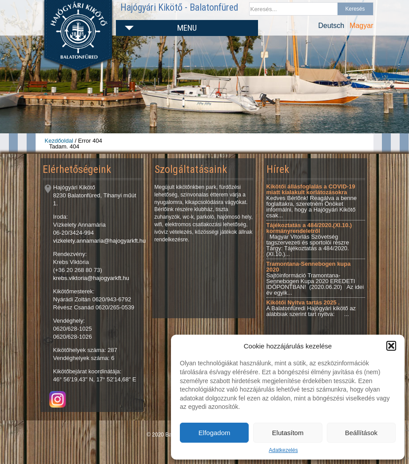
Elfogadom (214, 432)
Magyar (361, 25)
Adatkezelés (283, 450)
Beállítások (361, 432)
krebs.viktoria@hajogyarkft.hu (91, 278)
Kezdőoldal (59, 140)
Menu (187, 28)
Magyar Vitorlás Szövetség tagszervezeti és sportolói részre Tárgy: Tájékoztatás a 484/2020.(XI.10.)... (309, 239)
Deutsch (331, 25)
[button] (391, 345)
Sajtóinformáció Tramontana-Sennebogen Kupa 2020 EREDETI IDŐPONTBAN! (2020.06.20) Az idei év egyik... (315, 278)
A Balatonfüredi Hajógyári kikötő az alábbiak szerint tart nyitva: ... (311, 308)
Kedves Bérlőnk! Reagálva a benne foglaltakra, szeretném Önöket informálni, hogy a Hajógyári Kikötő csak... (311, 201)
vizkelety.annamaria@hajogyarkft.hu (99, 240)
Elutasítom (288, 432)
